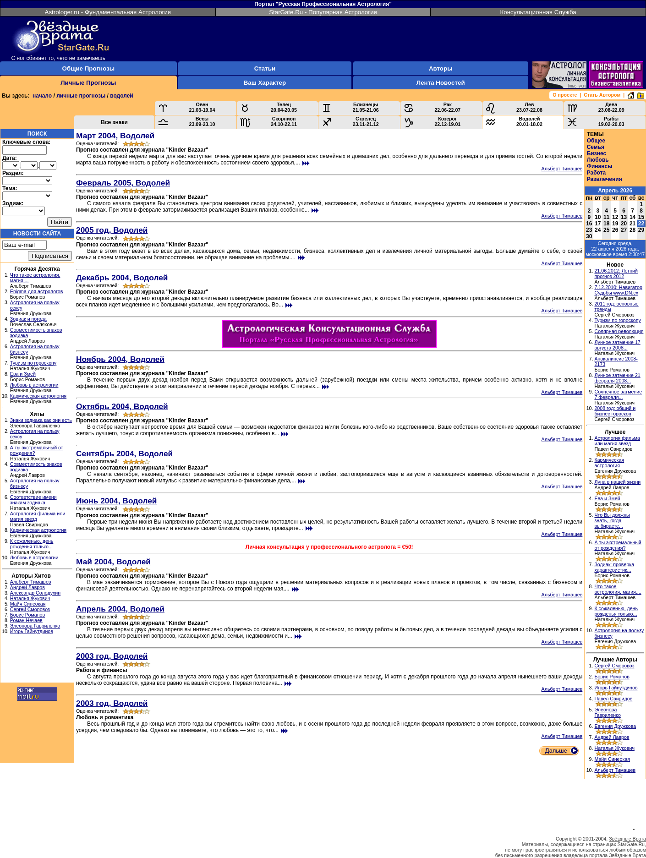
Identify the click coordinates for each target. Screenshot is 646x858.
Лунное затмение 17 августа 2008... (617, 344)
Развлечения (604, 179)
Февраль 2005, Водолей (123, 182)
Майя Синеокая (28, 604)
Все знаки (114, 122)
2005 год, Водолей (112, 230)
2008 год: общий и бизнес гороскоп (614, 410)
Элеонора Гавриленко (35, 625)
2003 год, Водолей (112, 656)
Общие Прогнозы (88, 68)
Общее (596, 140)
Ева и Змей (23, 374)
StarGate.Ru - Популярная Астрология (323, 12)
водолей (121, 96)
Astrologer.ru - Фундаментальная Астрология (108, 12)
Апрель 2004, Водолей (120, 608)
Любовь (598, 160)
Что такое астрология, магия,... (617, 589)
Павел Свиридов (613, 698)
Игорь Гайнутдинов (31, 631)
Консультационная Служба (538, 12)
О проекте (565, 95)
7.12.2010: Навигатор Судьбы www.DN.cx (618, 289)
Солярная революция (618, 331)
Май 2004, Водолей (113, 561)
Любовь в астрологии (34, 385)
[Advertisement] (37, 661)
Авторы (441, 68)
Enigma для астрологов (36, 291)
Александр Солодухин (35, 593)
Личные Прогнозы (88, 82)
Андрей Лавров (27, 587)
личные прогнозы (80, 96)
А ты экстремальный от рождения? (617, 545)
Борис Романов (27, 615)
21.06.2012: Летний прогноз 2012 (616, 273)
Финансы (600, 166)
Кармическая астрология (38, 396)
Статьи (264, 68)
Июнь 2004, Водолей (116, 500)
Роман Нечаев (26, 620)
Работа (596, 172)
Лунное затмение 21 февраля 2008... (617, 377)
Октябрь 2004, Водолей (122, 406)
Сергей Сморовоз (30, 609)
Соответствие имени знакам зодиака (33, 499)
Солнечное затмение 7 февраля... (618, 394)
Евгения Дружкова (615, 726)
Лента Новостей (440, 82)
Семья (595, 147)
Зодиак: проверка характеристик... (614, 567)
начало (42, 96)
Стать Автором (602, 95)
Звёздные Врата (627, 839)
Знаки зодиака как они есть (41, 420)
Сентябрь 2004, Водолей (124, 453)
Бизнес (596, 153)
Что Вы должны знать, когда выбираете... (612, 520)
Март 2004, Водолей (115, 135)
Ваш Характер (265, 82)
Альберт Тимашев (30, 582)
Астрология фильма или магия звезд (617, 440)
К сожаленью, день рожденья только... (32, 543)
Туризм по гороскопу (33, 363)
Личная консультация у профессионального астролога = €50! (329, 547)
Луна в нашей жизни (617, 482)
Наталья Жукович (30, 598)
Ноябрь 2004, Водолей (120, 359)
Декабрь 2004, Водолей (122, 277)
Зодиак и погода (28, 319)
